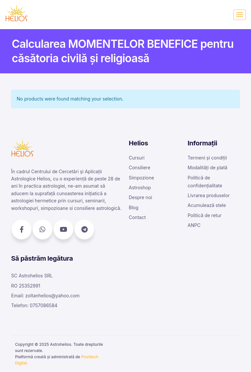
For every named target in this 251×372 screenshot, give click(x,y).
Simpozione (141, 177)
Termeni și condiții (207, 157)
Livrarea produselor (209, 195)
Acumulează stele (207, 205)
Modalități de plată (207, 167)
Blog (134, 207)
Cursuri (136, 157)
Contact (137, 217)
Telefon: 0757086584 (34, 305)
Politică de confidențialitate (205, 181)
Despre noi (140, 197)
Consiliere (139, 167)
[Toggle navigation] (239, 14)
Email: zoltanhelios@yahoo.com (45, 295)
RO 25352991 (25, 285)
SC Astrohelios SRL (32, 275)
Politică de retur (205, 215)
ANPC (194, 225)
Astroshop (140, 187)
